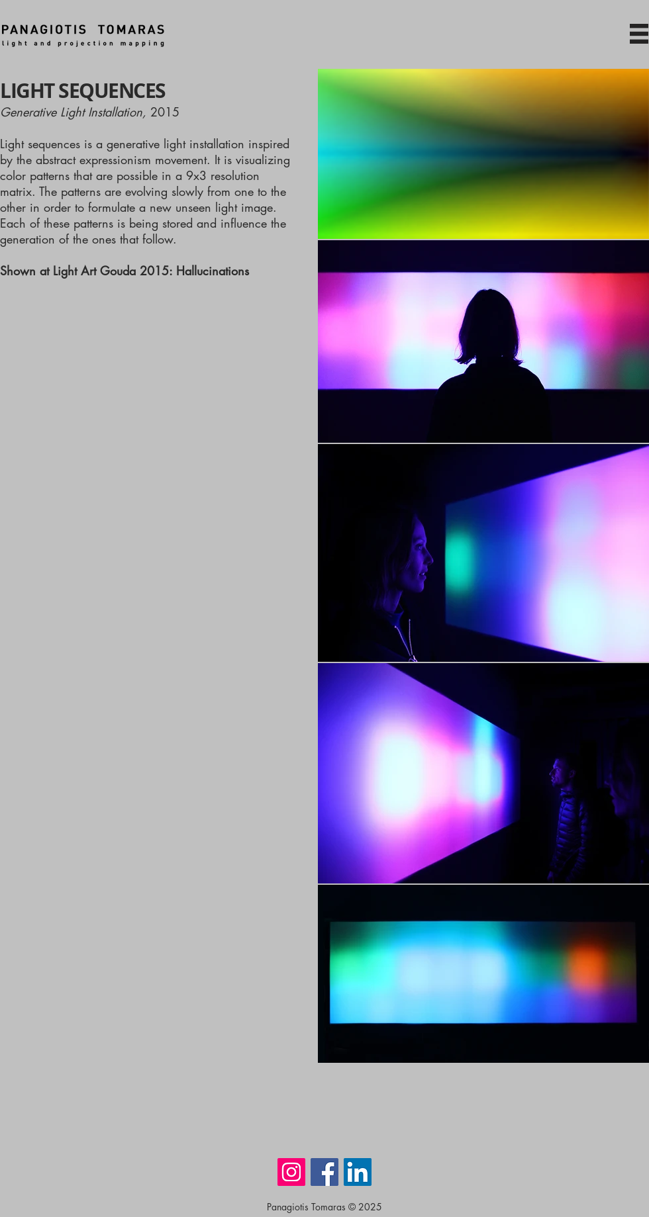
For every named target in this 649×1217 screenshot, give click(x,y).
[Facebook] (324, 1172)
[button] (639, 34)
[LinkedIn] (358, 1172)
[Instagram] (291, 1172)
